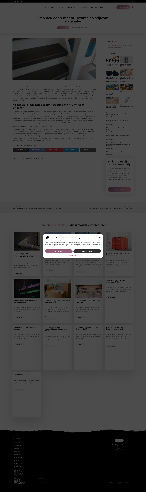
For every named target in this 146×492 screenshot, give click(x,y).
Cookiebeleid (72, 255)
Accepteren (58, 251)
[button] (100, 238)
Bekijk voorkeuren (87, 251)
